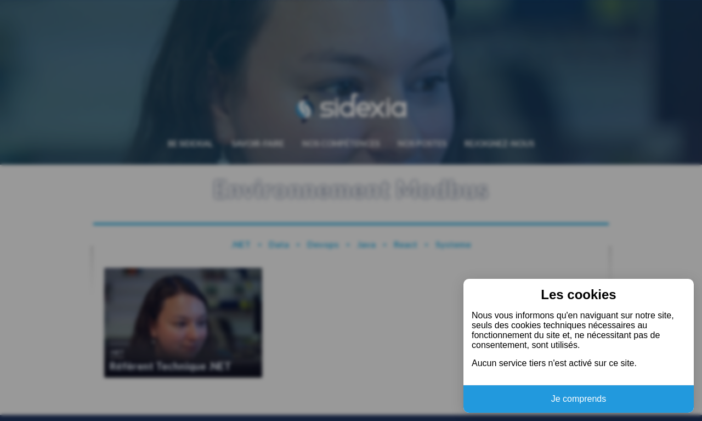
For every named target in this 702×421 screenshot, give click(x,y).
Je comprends (579, 398)
